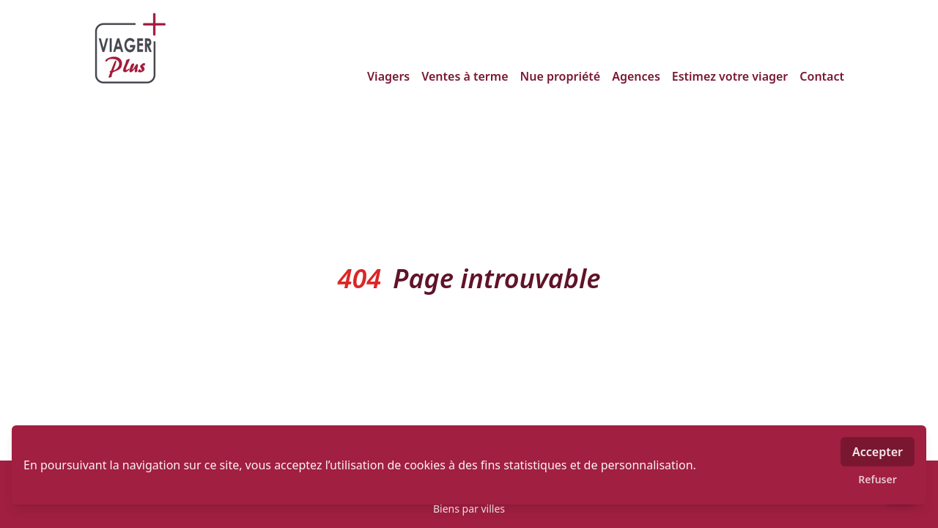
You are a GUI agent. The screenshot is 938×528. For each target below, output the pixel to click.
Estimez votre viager (730, 76)
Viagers (388, 76)
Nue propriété (560, 76)
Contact (821, 76)
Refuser (877, 479)
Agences (636, 76)
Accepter (877, 452)
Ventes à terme (464, 76)
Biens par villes (469, 509)
